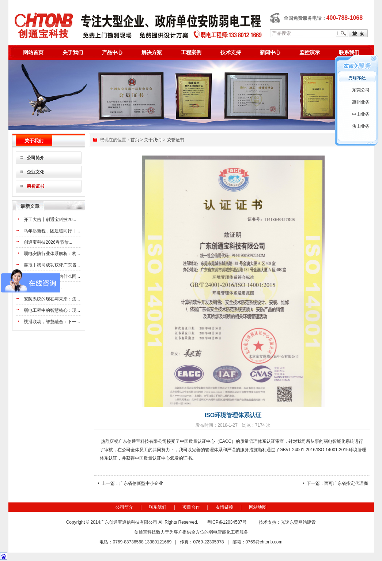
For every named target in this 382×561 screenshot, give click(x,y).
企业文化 (35, 172)
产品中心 (112, 52)
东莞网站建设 (303, 522)
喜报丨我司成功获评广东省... (52, 265)
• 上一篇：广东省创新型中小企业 (130, 483)
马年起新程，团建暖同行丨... (52, 230)
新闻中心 (270, 52)
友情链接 (224, 507)
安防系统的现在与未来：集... (52, 299)
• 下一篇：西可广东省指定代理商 (335, 483)
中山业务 (361, 114)
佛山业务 (361, 126)
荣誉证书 (35, 186)
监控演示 (309, 52)
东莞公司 (361, 90)
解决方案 (151, 52)
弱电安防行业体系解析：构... (52, 253)
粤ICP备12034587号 (227, 522)
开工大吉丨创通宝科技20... (50, 219)
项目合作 (191, 507)
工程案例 (191, 52)
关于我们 (73, 52)
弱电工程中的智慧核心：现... (52, 310)
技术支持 (230, 52)
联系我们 (349, 52)
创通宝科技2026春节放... (48, 242)
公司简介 (35, 157)
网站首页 (33, 52)
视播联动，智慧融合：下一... (52, 321)
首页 (135, 139)
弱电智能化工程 (224, 532)
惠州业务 (361, 102)
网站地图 (257, 507)
